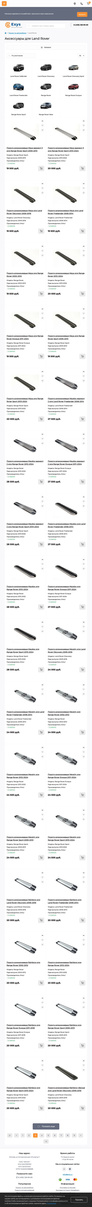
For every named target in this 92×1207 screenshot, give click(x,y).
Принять (79, 1200)
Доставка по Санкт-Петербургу (67, 1189)
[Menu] (4, 3)
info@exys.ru (67, 1173)
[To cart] (41, 167)
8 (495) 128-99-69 (81, 23)
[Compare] (42, 128)
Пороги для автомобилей (24, 1189)
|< (10, 1134)
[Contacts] (81, 3)
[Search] (29, 24)
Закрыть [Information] (82, 13)
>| (46, 1140)
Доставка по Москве (67, 1186)
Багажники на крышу (24, 1191)
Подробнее (51, 1203)
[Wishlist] (42, 124)
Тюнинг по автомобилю (17, 31)
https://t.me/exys (70, 1168)
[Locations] (74, 3)
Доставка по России (67, 1191)
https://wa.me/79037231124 (64, 1168)
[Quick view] (42, 119)
